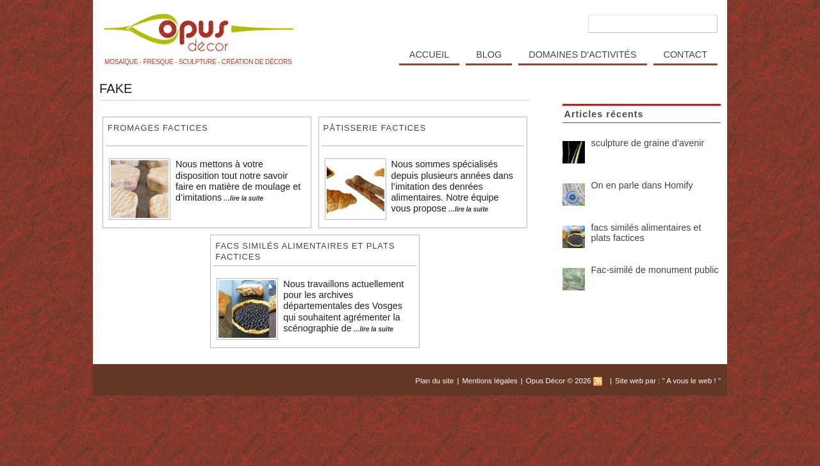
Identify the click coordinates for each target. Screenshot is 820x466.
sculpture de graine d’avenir (648, 143)
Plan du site (434, 381)
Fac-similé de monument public (655, 270)
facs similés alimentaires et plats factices (646, 232)
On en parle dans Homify (642, 185)
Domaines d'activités (582, 54)
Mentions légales (489, 381)
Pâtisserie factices (375, 128)
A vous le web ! (692, 381)
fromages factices (158, 128)
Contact (685, 54)
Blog (489, 54)
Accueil (429, 54)
